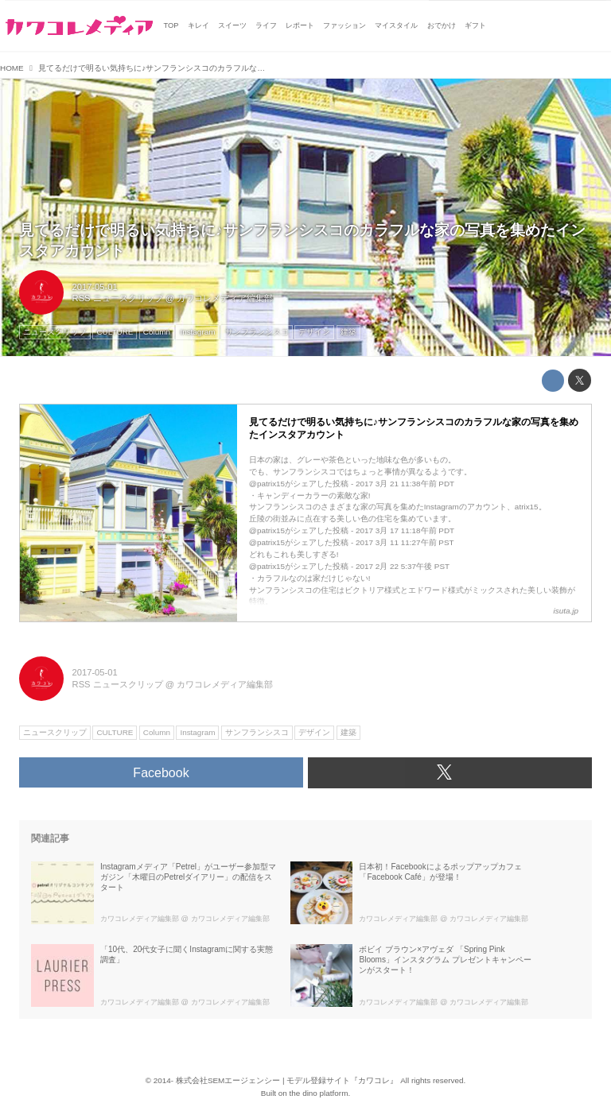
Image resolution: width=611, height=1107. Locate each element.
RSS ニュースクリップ (117, 298)
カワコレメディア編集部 (225, 298)
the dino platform (319, 1093)
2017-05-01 (95, 287)
